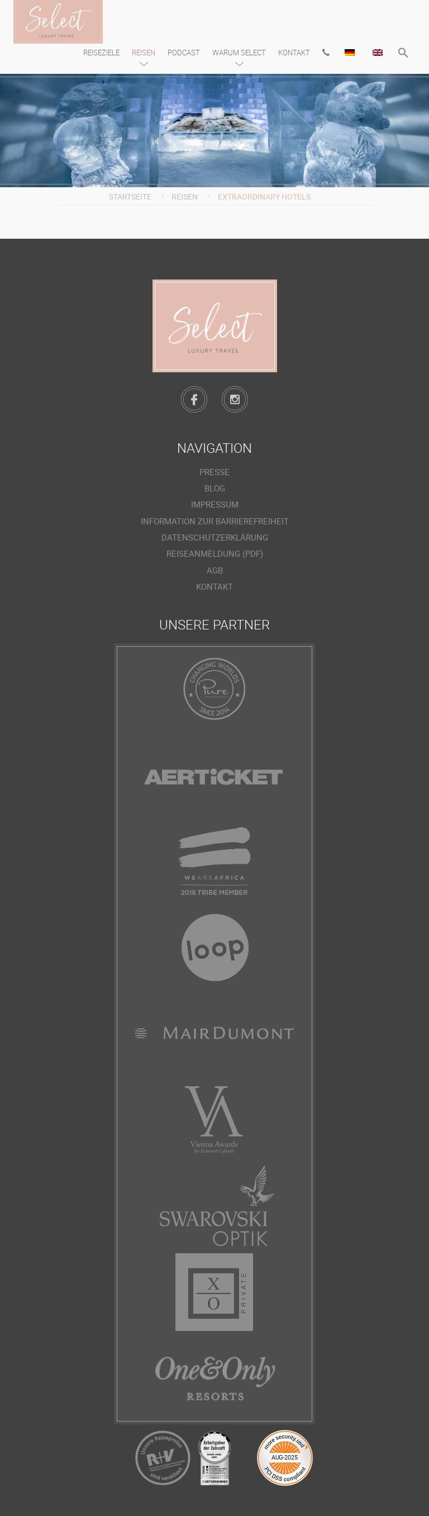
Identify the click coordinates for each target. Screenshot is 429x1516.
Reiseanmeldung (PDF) (214, 553)
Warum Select (239, 53)
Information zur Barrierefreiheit (215, 521)
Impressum (215, 504)
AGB (215, 569)
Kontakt (294, 53)
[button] (403, 54)
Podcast (184, 53)
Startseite (130, 196)
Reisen (143, 53)
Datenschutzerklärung (214, 537)
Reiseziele (101, 53)
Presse (214, 471)
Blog (214, 488)
